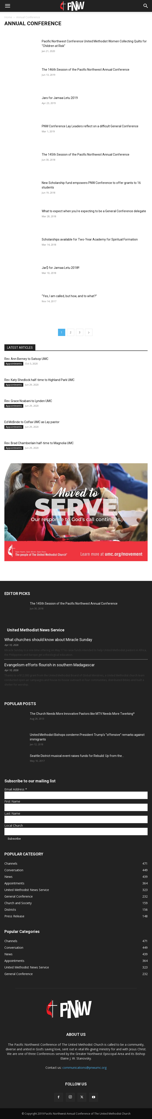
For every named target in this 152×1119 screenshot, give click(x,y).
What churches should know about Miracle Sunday (48, 639)
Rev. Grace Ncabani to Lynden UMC (28, 401)
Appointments (14, 363)
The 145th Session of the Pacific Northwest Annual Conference (85, 154)
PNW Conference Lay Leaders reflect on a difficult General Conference (90, 126)
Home (8, 17)
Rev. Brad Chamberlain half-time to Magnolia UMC (39, 443)
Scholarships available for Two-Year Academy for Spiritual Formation (90, 239)
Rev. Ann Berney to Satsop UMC (26, 359)
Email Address (15, 789)
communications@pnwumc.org (84, 1067)
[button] (7, 6)
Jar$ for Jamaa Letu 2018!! (60, 267)
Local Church (13, 825)
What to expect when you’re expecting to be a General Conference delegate (94, 211)
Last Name (12, 813)
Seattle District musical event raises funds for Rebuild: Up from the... (77, 756)
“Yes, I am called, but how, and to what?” (69, 296)
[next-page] (88, 332)
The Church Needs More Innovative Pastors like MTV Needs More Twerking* (82, 713)
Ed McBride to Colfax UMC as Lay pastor (32, 422)
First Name (12, 801)
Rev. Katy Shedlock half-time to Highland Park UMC (39, 380)
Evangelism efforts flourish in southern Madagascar (49, 665)
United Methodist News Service (35, 630)
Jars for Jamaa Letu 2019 (60, 98)
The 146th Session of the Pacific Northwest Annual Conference (85, 69)
